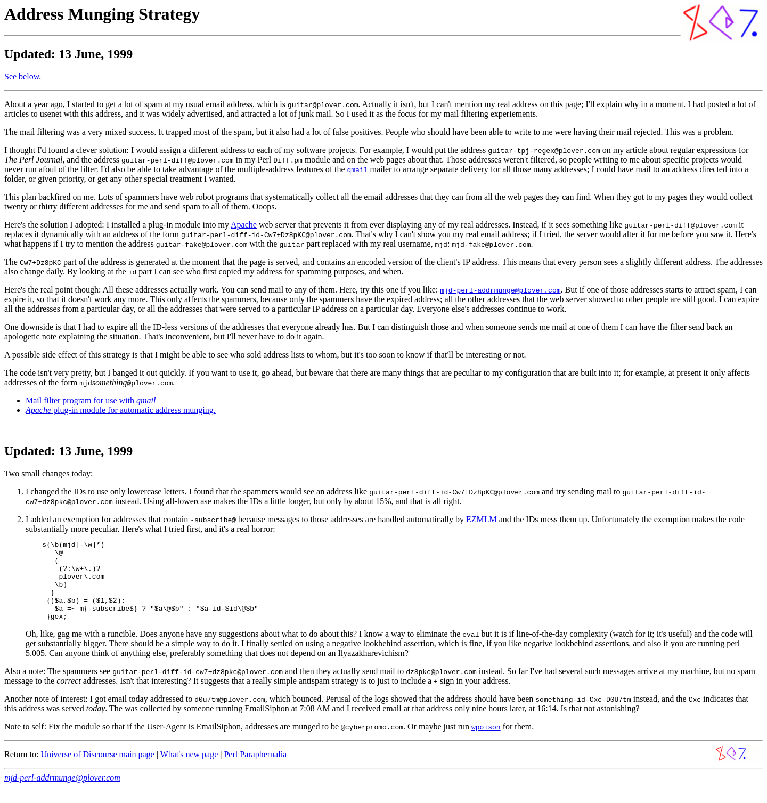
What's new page (189, 770)
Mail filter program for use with (91, 400)
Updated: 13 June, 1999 (68, 451)
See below (21, 76)
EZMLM (481, 519)
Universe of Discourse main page (97, 770)
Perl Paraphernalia (255, 770)
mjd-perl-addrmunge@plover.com (62, 793)
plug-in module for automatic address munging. (121, 410)
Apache (244, 224)
